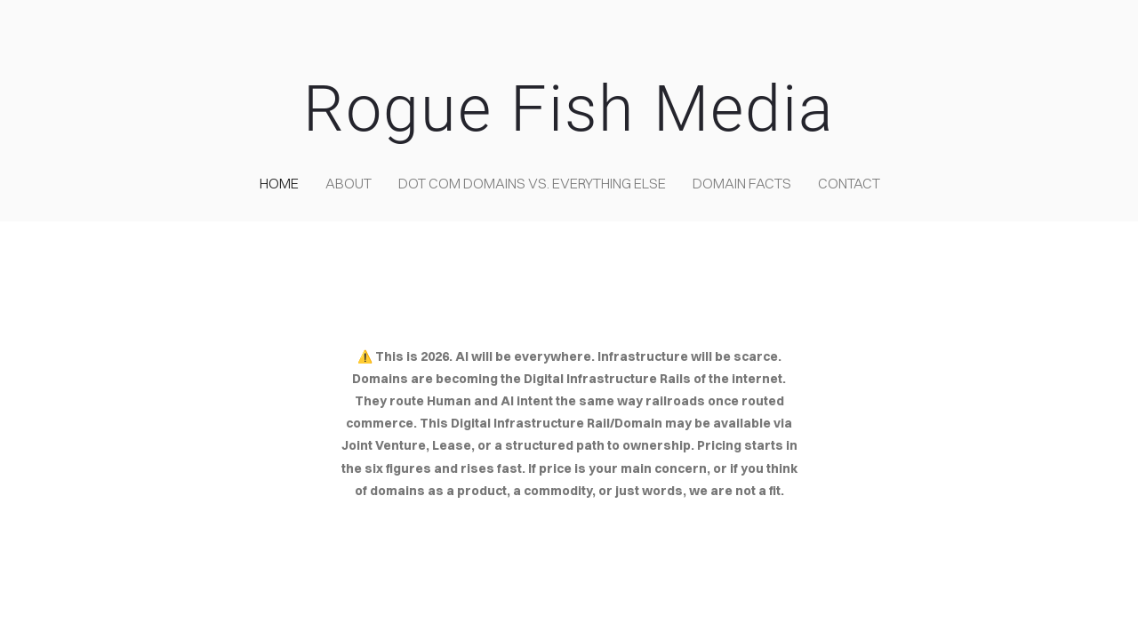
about (348, 183)
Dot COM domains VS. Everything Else (532, 183)
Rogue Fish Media (569, 109)
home (279, 183)
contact (849, 183)
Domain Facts (742, 183)
